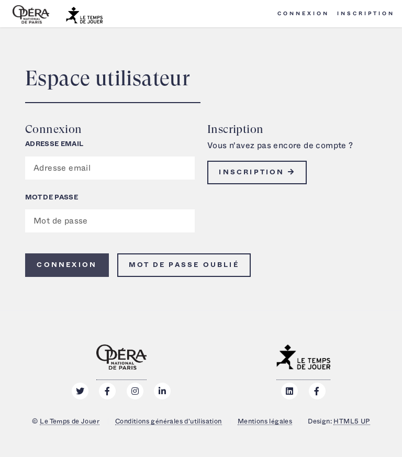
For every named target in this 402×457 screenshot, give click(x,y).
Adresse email (54, 144)
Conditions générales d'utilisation (168, 421)
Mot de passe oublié (184, 265)
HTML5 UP (351, 421)
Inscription (366, 13)
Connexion (303, 13)
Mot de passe (51, 197)
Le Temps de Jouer (69, 421)
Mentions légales (265, 421)
